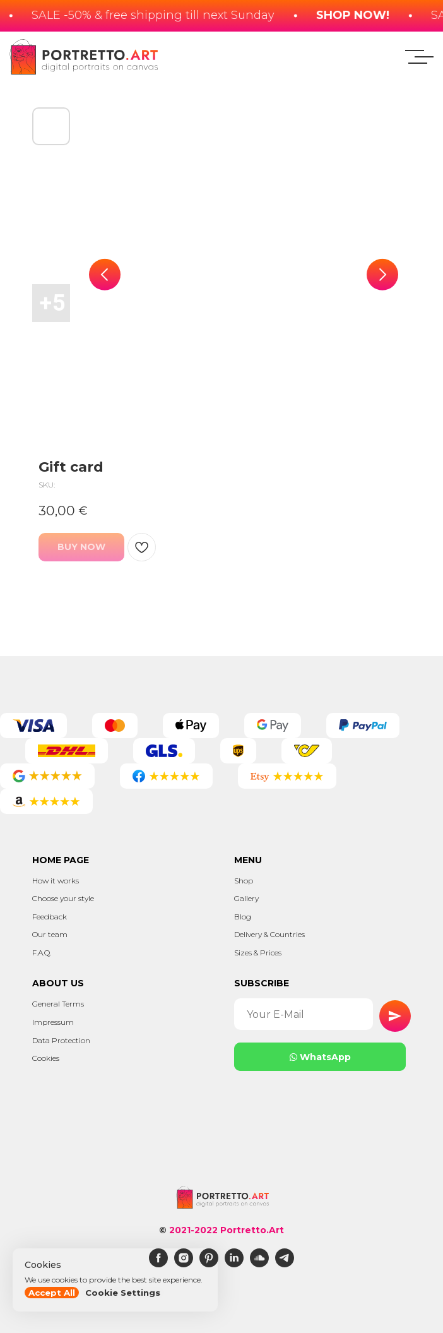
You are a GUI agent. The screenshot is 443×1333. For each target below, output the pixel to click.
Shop (243, 880)
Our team (50, 934)
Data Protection (61, 1040)
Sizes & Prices (257, 952)
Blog (242, 916)
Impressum (53, 1022)
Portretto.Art (252, 1230)
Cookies (45, 1058)
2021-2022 (193, 1230)
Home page (60, 860)
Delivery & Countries (269, 934)
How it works (55, 880)
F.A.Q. (41, 952)
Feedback (49, 916)
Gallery (246, 898)
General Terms (58, 1003)
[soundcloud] (259, 1263)
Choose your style (63, 898)
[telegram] (284, 1263)
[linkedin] (234, 1263)
